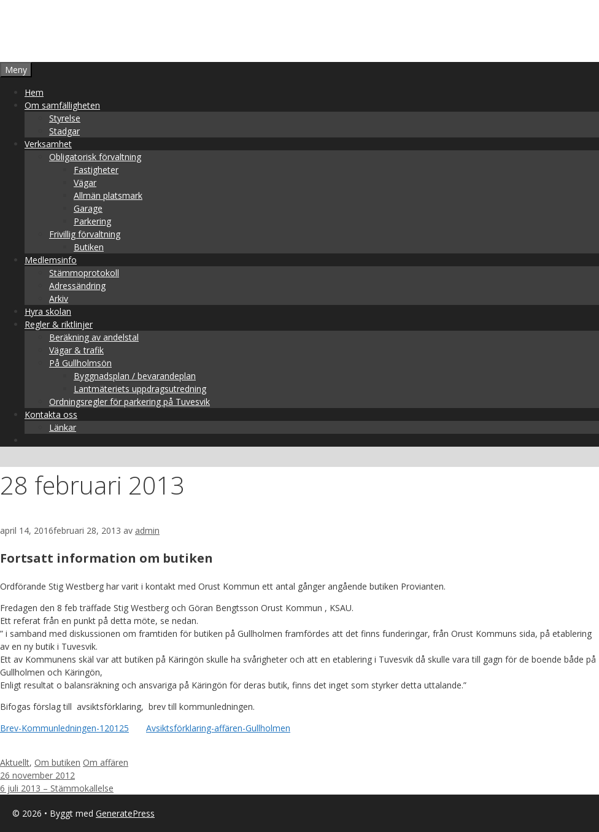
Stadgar (64, 131)
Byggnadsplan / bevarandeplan (135, 376)
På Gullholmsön (80, 363)
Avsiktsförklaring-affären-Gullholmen (218, 728)
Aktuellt (14, 762)
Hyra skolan (48, 311)
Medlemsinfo (51, 260)
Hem (34, 92)
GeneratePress (125, 813)
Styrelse (64, 118)
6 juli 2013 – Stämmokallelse (57, 788)
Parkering (92, 221)
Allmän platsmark (108, 195)
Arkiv (58, 298)
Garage (88, 208)
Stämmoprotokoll (84, 273)
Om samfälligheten (62, 105)
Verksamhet (48, 144)
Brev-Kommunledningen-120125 (64, 728)
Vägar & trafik (76, 350)
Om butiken (57, 762)
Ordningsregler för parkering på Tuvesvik (129, 401)
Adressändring (77, 285)
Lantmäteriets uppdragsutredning (140, 389)
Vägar (85, 182)
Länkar (62, 427)
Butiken (89, 247)
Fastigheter (96, 169)
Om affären (105, 762)
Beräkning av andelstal (94, 337)
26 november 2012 (37, 775)
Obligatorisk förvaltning (95, 157)
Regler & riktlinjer (59, 324)
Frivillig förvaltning (84, 234)
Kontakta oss (51, 414)
